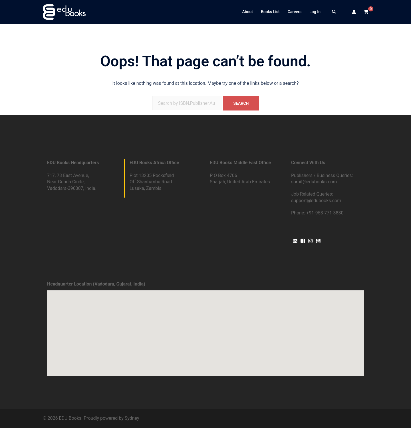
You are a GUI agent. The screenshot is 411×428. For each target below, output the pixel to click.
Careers (295, 11)
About (247, 11)
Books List (270, 11)
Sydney (132, 418)
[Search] (334, 12)
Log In (315, 11)
